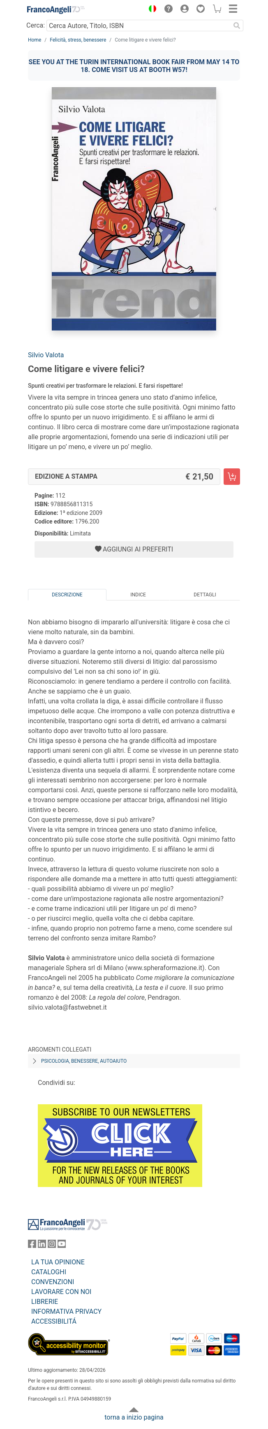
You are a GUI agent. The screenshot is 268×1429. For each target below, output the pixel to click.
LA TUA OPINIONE (58, 1262)
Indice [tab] (138, 595)
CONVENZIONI (52, 1282)
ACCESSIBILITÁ (53, 1321)
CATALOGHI (48, 1272)
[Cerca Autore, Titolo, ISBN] (138, 25)
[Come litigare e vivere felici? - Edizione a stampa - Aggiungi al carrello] (232, 476)
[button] (150, 10)
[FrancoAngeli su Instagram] (52, 1246)
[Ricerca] (236, 25)
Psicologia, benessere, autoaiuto (84, 1061)
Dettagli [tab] (205, 595)
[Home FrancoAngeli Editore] (56, 10)
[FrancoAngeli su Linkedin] (42, 1246)
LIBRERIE (44, 1302)
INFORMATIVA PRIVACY (66, 1311)
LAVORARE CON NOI (61, 1292)
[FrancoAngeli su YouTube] (62, 1246)
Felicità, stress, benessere (78, 40)
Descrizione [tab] (67, 595)
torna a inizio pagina (133, 1417)
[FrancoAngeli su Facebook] (32, 1246)
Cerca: (35, 25)
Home (34, 40)
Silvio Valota (46, 355)
